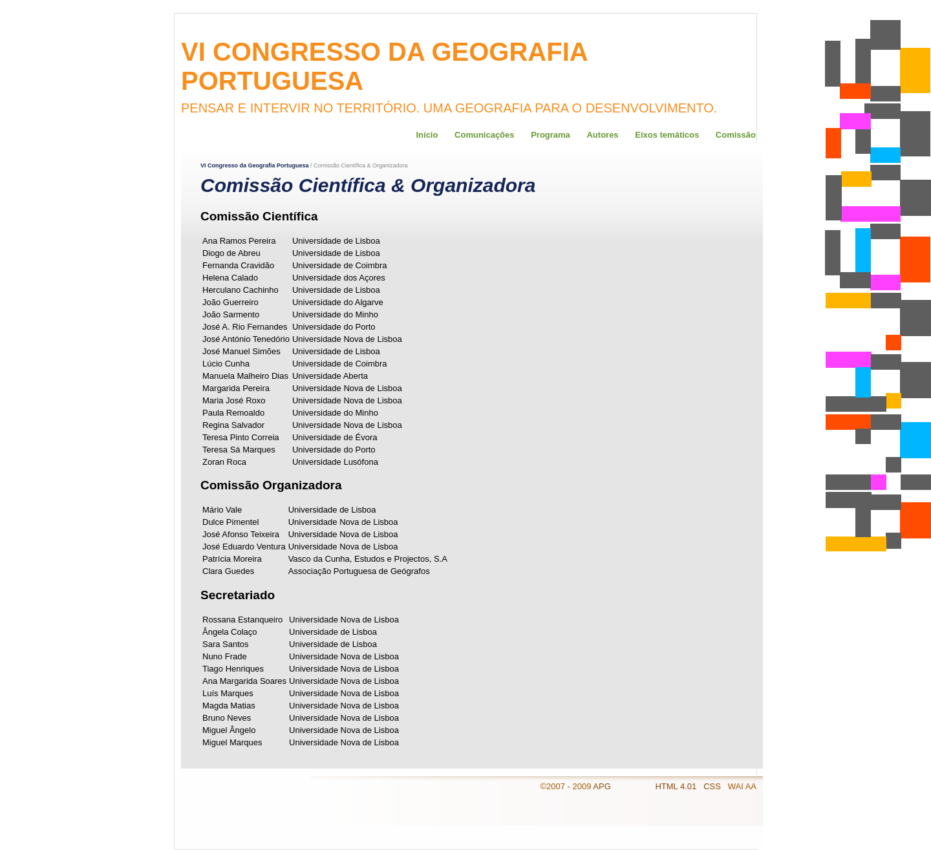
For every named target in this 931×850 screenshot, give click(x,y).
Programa (550, 135)
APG (601, 786)
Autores (602, 135)
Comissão (736, 135)
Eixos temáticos (667, 135)
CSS (713, 786)
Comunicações (484, 135)
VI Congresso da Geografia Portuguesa (254, 165)
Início (427, 135)
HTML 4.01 (676, 786)
